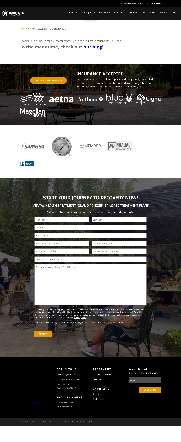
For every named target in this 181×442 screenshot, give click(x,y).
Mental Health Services (102, 374)
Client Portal (98, 379)
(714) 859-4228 (63, 379)
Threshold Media (75, 422)
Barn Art (164, 12)
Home (24, 28)
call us (104, 212)
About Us (73, 12)
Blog (175, 12)
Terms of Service (109, 322)
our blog (92, 47)
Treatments (133, 12)
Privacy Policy (80, 317)
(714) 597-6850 (155, 3)
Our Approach (88, 12)
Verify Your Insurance (48, 80)
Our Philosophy (99, 399)
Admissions (104, 12)
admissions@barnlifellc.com (134, 3)
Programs (118, 12)
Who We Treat (149, 12)
